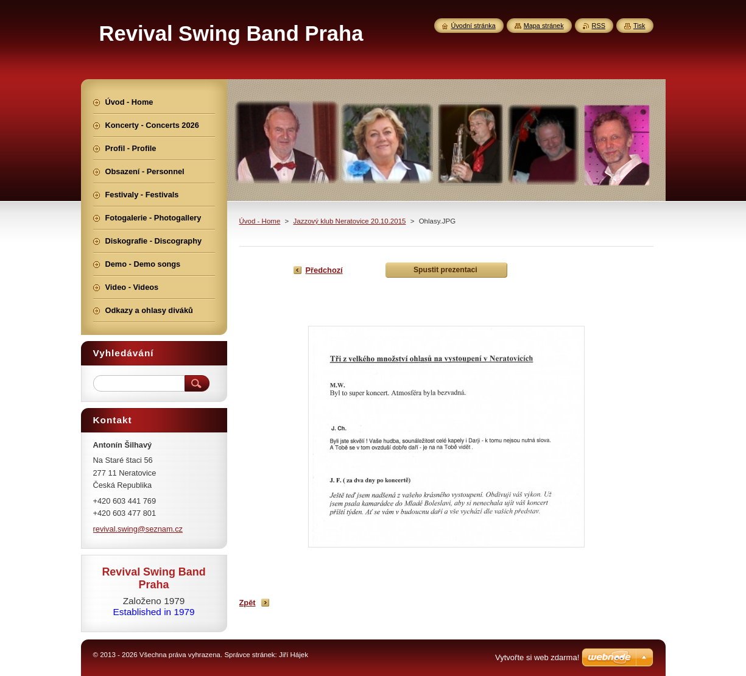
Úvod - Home (260, 221)
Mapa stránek (544, 25)
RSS (598, 25)
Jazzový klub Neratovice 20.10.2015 (349, 221)
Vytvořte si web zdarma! (537, 657)
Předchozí (324, 270)
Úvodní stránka (473, 25)
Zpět (247, 602)
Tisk (639, 25)
